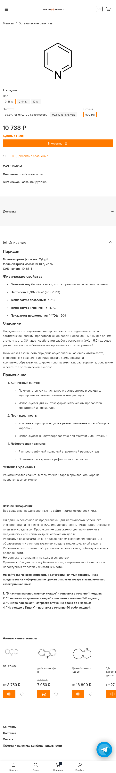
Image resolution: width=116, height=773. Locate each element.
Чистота (8, 109)
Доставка (9, 733)
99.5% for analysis (63, 114)
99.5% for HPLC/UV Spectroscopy (26, 114)
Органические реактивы (36, 23)
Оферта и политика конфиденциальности (32, 745)
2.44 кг (23, 101)
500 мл (90, 114)
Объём (88, 109)
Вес (5, 96)
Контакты (9, 727)
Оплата (8, 739)
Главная (8, 23)
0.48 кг (9, 101)
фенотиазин (10, 666)
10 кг (36, 101)
